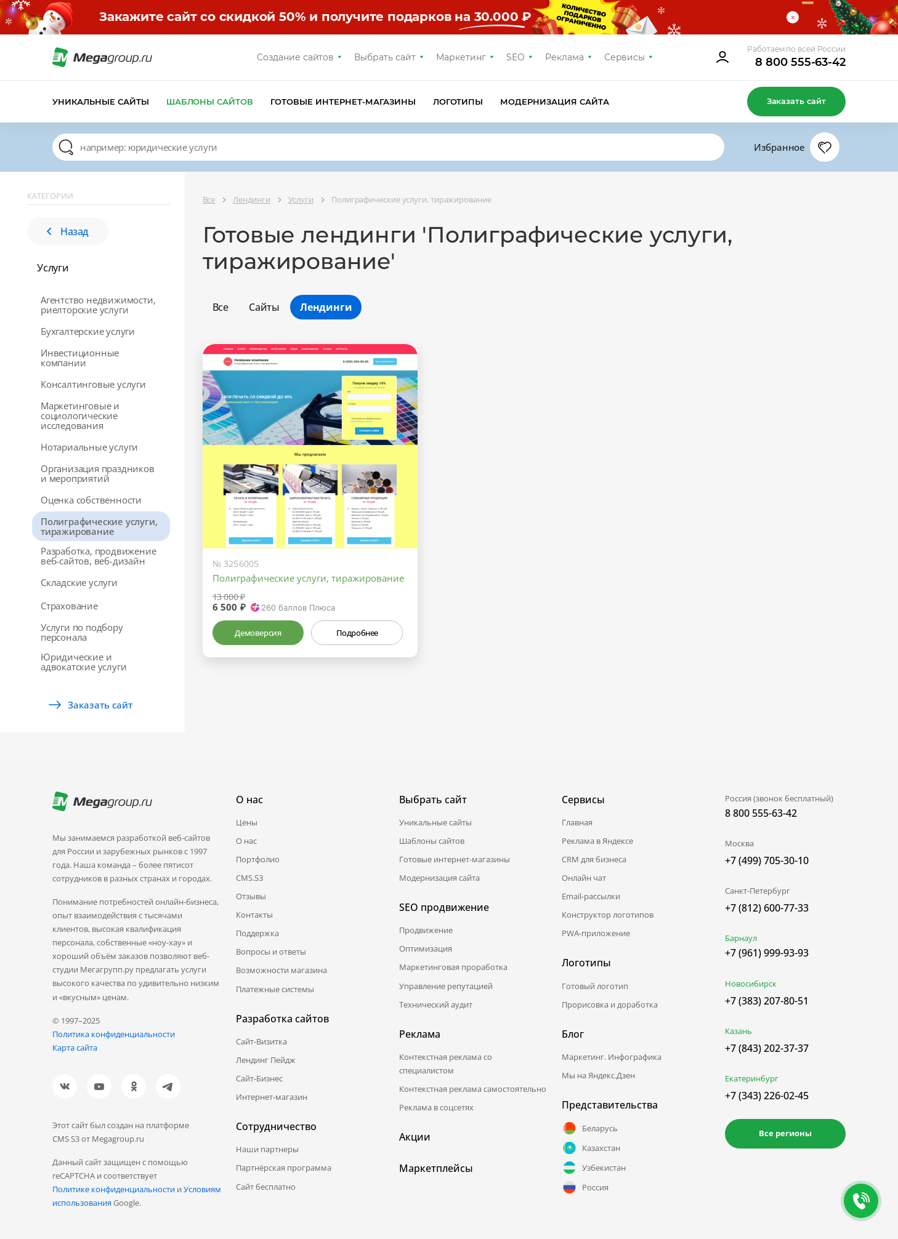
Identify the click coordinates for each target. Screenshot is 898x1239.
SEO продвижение (444, 907)
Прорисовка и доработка (610, 1004)
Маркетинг (461, 57)
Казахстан (591, 1148)
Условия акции (727, 17)
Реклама (564, 57)
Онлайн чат (584, 877)
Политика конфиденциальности (113, 1034)
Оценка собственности (91, 500)
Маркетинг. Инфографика (611, 1056)
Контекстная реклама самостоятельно (472, 1088)
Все (220, 307)
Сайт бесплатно (266, 1186)
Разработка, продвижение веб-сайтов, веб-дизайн (98, 556)
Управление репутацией (446, 986)
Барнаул (741, 938)
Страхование (69, 605)
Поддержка (257, 933)
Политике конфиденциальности (113, 1189)
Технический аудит (435, 1004)
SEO (515, 57)
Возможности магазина (281, 970)
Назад (68, 231)
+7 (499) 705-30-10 (767, 860)
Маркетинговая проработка (453, 966)
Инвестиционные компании (80, 358)
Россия (585, 1187)
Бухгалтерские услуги (88, 331)
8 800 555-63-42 (800, 62)
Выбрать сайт (385, 57)
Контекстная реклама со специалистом (445, 1063)
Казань (738, 1031)
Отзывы (251, 896)
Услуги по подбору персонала (82, 632)
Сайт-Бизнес (259, 1078)
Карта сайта (74, 1047)
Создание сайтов (295, 57)
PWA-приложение (596, 933)
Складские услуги (79, 582)
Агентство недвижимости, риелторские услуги (98, 305)
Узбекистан (594, 1167)
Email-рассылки (591, 896)
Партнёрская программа (283, 1167)
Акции (415, 1137)
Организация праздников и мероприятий (98, 473)
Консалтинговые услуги (93, 384)
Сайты (264, 307)
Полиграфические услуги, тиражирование (99, 526)
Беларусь (590, 1128)
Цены (246, 822)
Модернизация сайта (554, 101)
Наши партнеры (267, 1149)
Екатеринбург (752, 1078)
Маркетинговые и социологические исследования (80, 415)
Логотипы (458, 101)
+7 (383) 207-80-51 (767, 1001)
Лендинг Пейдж (266, 1059)
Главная (577, 822)
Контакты (254, 914)
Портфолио (258, 859)
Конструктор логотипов (607, 914)
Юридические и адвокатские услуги (83, 662)
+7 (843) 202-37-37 (767, 1048)
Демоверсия (258, 632)
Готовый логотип (595, 986)
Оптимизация (425, 948)
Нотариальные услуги (89, 447)
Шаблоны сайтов (210, 101)
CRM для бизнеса (594, 859)
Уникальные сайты (100, 101)
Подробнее (357, 632)
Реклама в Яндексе (597, 840)
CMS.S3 (249, 877)
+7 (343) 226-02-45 (767, 1095)
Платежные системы (275, 989)
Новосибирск (751, 983)
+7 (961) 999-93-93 (767, 953)
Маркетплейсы (436, 1168)
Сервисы (624, 57)
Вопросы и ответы (271, 951)
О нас (246, 840)
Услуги (53, 268)
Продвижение (426, 930)
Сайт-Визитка (261, 1041)
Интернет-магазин (271, 1096)
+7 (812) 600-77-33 (767, 908)
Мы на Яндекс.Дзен (598, 1075)
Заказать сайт (796, 101)
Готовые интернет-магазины (342, 101)
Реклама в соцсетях (436, 1107)
